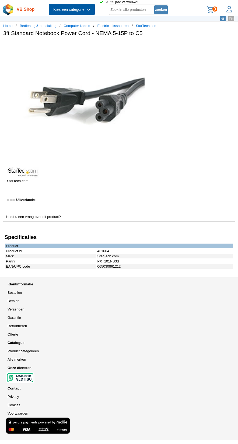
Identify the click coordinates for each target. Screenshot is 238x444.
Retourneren (17, 326)
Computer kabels (77, 26)
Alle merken (17, 359)
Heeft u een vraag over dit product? (33, 217)
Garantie (14, 318)
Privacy (13, 397)
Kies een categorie (71, 9)
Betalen (13, 301)
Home (8, 26)
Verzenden (16, 309)
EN (231, 19)
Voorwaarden (18, 413)
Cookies (14, 405)
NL (222, 19)
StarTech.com (146, 26)
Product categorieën (23, 351)
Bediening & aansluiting (38, 26)
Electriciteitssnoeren (112, 26)
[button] (160, 46)
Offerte (13, 334)
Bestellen (15, 293)
